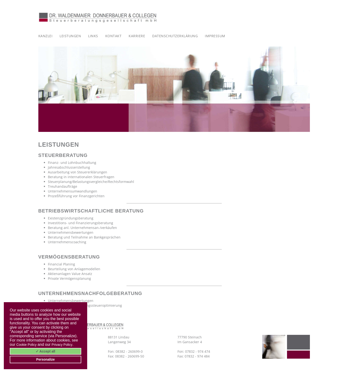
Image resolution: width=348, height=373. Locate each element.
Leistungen (70, 36)
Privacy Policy (62, 345)
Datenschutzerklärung (175, 36)
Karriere (137, 36)
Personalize (45, 359)
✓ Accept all (45, 351)
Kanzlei (45, 36)
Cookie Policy (26, 345)
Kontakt (113, 36)
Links (93, 36)
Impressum (215, 36)
